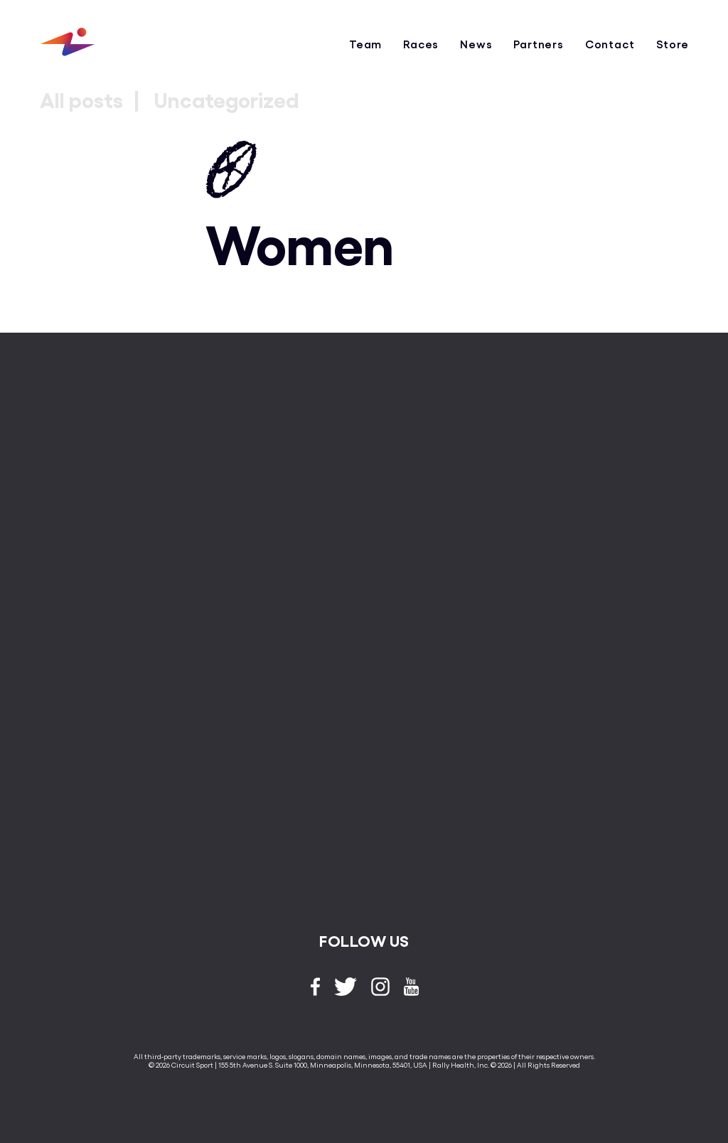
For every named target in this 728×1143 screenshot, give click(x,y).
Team (365, 43)
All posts (81, 98)
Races (421, 43)
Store (672, 43)
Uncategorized (226, 98)
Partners (538, 43)
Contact (610, 43)
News (476, 43)
